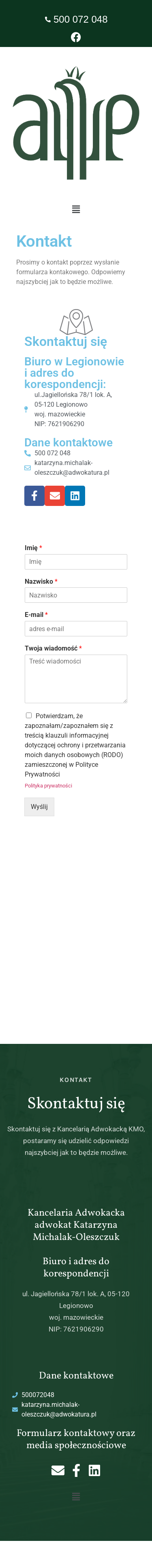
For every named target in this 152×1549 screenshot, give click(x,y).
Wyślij (39, 807)
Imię (33, 548)
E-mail (36, 615)
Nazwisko (41, 581)
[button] (76, 209)
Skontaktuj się (65, 341)
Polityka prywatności (48, 786)
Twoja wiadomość (53, 648)
